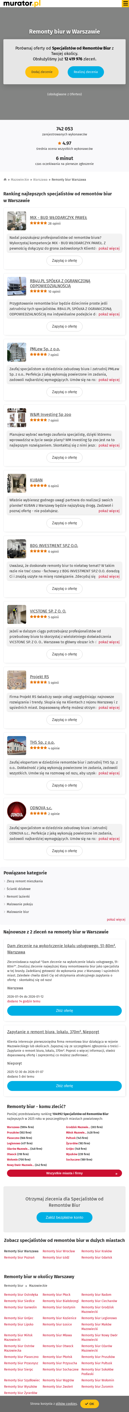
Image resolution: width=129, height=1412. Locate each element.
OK (89, 1404)
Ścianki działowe (19, 889)
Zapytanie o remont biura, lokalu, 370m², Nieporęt (53, 1031)
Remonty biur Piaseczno (21, 1357)
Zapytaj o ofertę (64, 260)
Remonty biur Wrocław (59, 1251)
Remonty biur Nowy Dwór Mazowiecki (99, 1337)
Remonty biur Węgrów (58, 1380)
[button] (116, 919)
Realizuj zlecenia (86, 72)
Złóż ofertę (64, 1011)
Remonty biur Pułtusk (96, 1363)
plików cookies (66, 1404)
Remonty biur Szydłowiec (22, 1380)
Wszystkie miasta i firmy (81, 1173)
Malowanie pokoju (20, 904)
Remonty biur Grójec (18, 1318)
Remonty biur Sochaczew (60, 1369)
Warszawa (40, 180)
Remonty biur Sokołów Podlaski (97, 1372)
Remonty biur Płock (56, 1295)
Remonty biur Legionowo (99, 1318)
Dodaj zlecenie (42, 72)
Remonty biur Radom (96, 1295)
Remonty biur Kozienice (59, 1318)
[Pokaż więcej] (107, 248)
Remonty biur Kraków (96, 1251)
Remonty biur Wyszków (20, 1387)
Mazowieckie (20, 180)
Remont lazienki (18, 897)
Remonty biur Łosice (57, 1324)
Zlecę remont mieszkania (25, 881)
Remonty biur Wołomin (97, 1380)
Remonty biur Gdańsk (96, 1257)
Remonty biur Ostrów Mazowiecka (19, 1348)
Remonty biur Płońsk (57, 1357)
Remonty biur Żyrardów (20, 1393)
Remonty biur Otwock (58, 1346)
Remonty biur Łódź (56, 1257)
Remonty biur (13, 1286)
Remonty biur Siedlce (19, 1301)
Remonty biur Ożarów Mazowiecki (96, 1348)
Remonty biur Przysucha (60, 1363)
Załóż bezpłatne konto (64, 1217)
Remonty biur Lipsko (18, 1324)
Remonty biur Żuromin (97, 1387)
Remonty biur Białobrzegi (61, 1301)
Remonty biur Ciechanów (99, 1301)
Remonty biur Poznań (19, 1257)
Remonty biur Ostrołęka (21, 1295)
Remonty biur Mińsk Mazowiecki (18, 1337)
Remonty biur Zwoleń (58, 1387)
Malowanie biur (18, 912)
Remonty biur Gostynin (59, 1307)
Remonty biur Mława (57, 1335)
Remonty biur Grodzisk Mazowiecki (97, 1309)
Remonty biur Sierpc (18, 1369)
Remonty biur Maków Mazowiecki (96, 1327)
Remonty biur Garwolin (20, 1307)
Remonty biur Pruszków (98, 1357)
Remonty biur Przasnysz (21, 1363)
